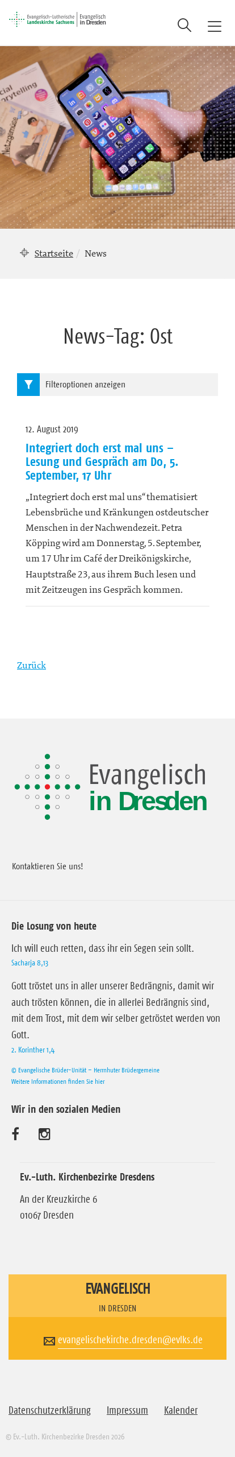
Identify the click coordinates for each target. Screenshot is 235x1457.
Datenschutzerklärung (50, 1410)
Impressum (127, 1410)
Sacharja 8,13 (29, 962)
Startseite (54, 253)
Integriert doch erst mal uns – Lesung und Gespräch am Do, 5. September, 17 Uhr (102, 461)
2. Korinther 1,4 (32, 1050)
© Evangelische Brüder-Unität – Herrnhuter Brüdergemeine (85, 1070)
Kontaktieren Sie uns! (47, 866)
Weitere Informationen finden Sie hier (57, 1081)
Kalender (181, 1410)
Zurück (31, 665)
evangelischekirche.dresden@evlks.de (130, 1340)
